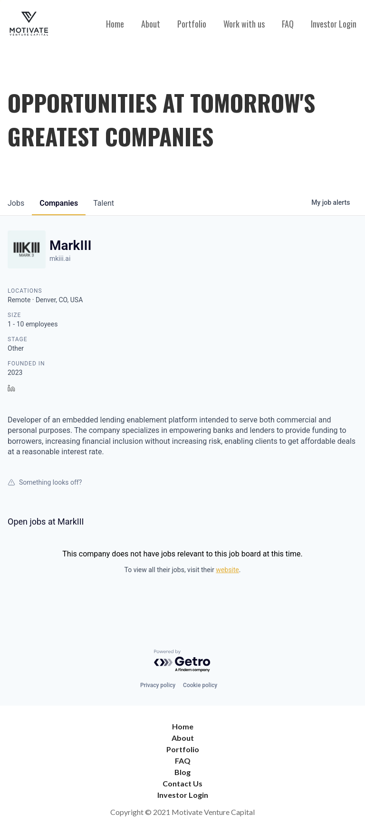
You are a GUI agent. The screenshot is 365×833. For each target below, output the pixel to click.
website (227, 570)
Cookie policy (200, 685)
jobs (16, 203)
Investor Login (333, 24)
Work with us (244, 24)
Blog (182, 771)
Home (115, 24)
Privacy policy (157, 685)
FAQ (288, 24)
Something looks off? (45, 482)
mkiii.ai (59, 258)
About (150, 24)
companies (58, 203)
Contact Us (182, 783)
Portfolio (191, 24)
